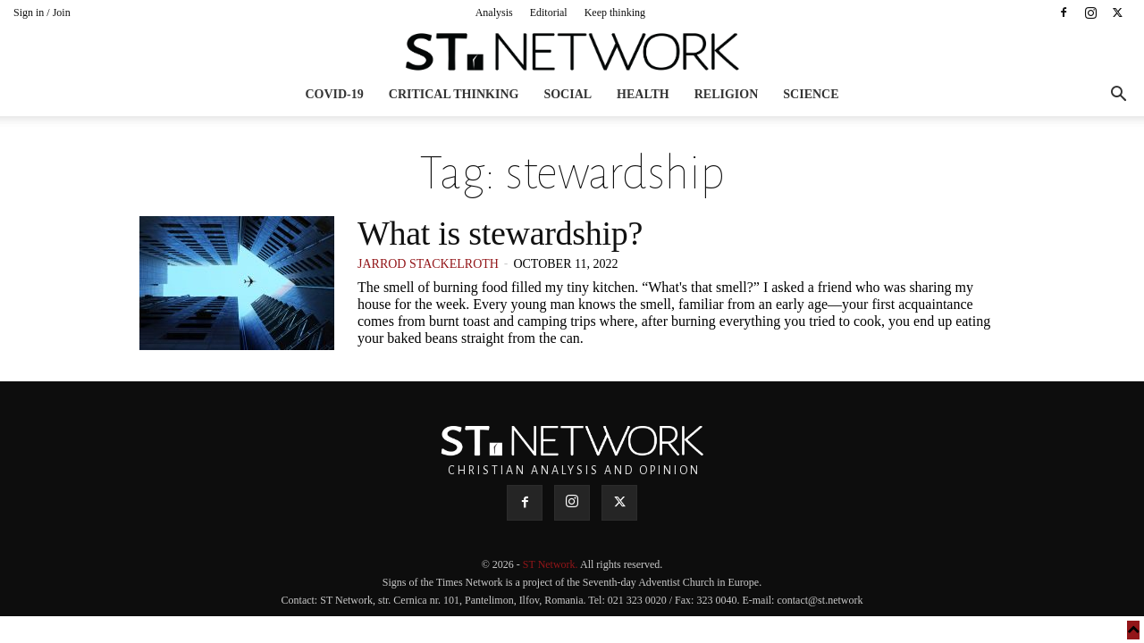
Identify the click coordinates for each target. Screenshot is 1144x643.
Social (567, 94)
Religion (726, 94)
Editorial (549, 12)
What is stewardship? (500, 233)
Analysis (494, 12)
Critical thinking (454, 94)
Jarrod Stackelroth (428, 264)
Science (810, 94)
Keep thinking (615, 12)
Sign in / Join (42, 12)
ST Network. (551, 564)
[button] (1118, 96)
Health (643, 94)
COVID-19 (334, 94)
